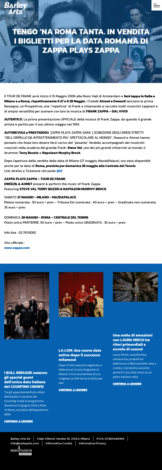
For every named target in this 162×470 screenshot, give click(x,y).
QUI (59, 170)
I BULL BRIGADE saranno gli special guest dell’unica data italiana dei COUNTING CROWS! (25, 379)
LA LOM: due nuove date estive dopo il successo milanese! (80, 354)
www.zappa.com (17, 247)
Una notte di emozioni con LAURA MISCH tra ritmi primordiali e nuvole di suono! (133, 342)
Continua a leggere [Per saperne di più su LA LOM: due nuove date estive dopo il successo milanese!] (73, 390)
